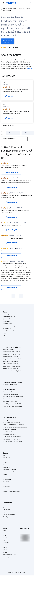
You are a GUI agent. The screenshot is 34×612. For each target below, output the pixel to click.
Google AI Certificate (8, 349)
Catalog (5, 465)
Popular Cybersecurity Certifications (12, 441)
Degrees (5, 474)
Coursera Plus (6, 467)
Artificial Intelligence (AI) (9, 316)
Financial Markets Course (9, 399)
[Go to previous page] (13, 296)
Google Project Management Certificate (13, 359)
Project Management (8, 331)
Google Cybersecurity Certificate (11, 352)
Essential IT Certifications (9, 429)
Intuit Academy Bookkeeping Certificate (13, 371)
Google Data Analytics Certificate (11, 354)
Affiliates (5, 552)
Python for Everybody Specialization (12, 406)
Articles (5, 547)
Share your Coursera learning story (12, 491)
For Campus (6, 482)
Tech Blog (5, 517)
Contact (5, 545)
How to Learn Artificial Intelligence (12, 437)
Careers (5, 462)
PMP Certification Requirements (11, 439)
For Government (7, 479)
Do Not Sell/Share (7, 557)
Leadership (6, 460)
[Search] (30, 3)
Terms (4, 535)
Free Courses (6, 489)
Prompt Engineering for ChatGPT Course (13, 404)
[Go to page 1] (17, 296)
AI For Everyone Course (9, 389)
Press (4, 530)
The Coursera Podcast (9, 514)
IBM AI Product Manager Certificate (12, 366)
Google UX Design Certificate (10, 361)
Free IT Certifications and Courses (12, 432)
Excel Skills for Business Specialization (13, 397)
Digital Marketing (7, 324)
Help (4, 540)
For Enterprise (6, 477)
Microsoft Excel (7, 328)
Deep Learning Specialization (10, 394)
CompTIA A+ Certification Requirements (13, 425)
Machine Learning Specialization (11, 401)
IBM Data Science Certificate (10, 368)
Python (5, 333)
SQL (4, 336)
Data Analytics (6, 321)
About (4, 455)
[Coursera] (11, 3)
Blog (4, 512)
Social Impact (6, 486)
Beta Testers (6, 510)
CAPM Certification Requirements (11, 422)
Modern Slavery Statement (10, 554)
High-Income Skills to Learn (10, 434)
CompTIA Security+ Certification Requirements (15, 427)
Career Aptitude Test (8, 420)
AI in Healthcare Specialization (11, 392)
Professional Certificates (9, 470)
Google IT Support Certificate (10, 356)
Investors (5, 533)
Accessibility (6, 542)
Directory (5, 550)
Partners (5, 507)
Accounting (6, 314)
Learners (5, 505)
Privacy (5, 538)
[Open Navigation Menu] (3, 3)
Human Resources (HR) (9, 326)
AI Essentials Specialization (10, 385)
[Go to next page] (21, 296)
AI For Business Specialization (10, 387)
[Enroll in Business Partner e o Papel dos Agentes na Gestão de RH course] (7, 41)
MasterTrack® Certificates (10, 472)
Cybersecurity (6, 319)
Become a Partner (7, 484)
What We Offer (6, 458)
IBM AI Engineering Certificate (10, 364)
